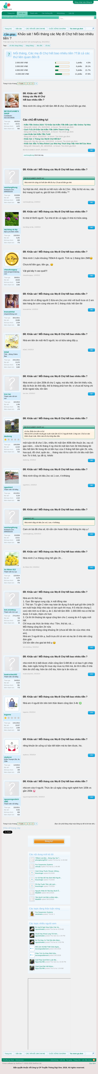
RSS (94, 1060)
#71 (91, 567)
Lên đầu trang (86, 1060)
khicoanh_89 (37, 146)
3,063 (18, 285)
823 (18, 814)
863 (18, 128)
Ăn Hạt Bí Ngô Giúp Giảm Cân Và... (47, 927)
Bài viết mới (20, 17)
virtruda (38, 866)
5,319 (18, 495)
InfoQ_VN (36, 127)
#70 (91, 534)
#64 (91, 276)
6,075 (18, 578)
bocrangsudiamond (42, 949)
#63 (91, 227)
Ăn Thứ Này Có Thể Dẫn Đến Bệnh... (48, 940)
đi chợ (47, 45)
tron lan (7, 394)
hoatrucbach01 (10, 674)
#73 (91, 674)
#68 (91, 460)
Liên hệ (71, 13)
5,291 (18, 238)
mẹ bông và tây (10, 229)
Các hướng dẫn (47, 13)
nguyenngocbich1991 (11, 800)
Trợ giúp (69, 1060)
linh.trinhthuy (10, 610)
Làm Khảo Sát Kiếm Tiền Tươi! (37, 134)
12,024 (17, 447)
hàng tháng (29, 45)
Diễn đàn (22, 13)
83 (19, 623)
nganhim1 (8, 487)
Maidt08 (38, 893)
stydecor (8, 757)
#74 (91, 712)
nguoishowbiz (40, 929)
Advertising (60, 13)
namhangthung (35, 42)
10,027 (17, 725)
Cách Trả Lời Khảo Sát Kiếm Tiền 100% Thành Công (46, 129)
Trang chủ (11, 13)
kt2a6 (6, 352)
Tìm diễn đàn (8, 17)
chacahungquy (10, 270)
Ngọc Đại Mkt (40, 962)
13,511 (17, 198)
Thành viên (33, 13)
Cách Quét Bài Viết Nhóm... (44, 966)
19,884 (17, 320)
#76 (91, 797)
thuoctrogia (39, 873)
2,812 (18, 767)
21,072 (17, 362)
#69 (91, 485)
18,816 (17, 280)
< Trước (20, 83)
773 (18, 242)
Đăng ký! (49, 841)
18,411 (17, 124)
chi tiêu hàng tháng (15, 45)
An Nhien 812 (10, 569)
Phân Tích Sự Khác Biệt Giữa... (46, 953)
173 (18, 409)
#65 (91, 310)
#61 (91, 150)
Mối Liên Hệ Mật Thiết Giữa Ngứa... (47, 947)
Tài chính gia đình (21, 42)
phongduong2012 (41, 860)
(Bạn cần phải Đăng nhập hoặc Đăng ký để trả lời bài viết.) (75, 824)
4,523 (18, 683)
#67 (91, 394)
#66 (91, 350)
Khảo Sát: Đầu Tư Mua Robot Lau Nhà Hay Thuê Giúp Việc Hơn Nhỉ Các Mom (57, 144)
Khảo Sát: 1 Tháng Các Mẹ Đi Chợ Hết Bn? (42, 139)
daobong (8, 436)
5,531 (18, 810)
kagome (7, 715)
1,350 (18, 404)
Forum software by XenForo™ (22, 1063)
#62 (91, 202)
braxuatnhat (9, 312)
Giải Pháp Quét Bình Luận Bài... (46, 960)
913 (18, 452)
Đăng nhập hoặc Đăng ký (83, 2)
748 (18, 618)
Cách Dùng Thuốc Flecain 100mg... (47, 871)
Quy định (92, 1063)
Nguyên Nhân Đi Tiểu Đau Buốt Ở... (47, 891)
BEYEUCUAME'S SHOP (11, 112)
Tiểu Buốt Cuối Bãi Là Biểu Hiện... (47, 897)
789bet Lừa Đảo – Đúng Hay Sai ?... (48, 858)
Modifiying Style (8, 1060)
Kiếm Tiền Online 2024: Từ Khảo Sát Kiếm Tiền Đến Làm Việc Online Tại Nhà (57, 125)
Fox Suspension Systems (44, 864)
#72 (91, 647)
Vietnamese (19, 1060)
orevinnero (39, 914)
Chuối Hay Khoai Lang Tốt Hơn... (47, 934)
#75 (91, 755)
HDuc (34, 136)
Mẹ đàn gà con (38, 141)
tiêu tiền (39, 45)
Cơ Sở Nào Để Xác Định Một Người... (48, 878)
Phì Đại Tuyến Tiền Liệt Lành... (46, 884)
